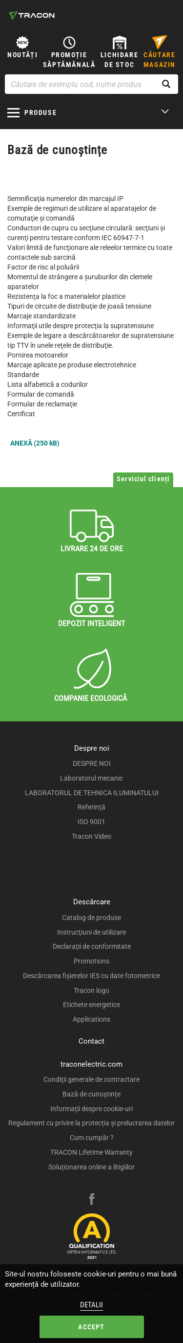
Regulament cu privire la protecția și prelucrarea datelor (91, 1123)
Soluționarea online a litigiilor (91, 1167)
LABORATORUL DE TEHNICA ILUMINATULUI (92, 793)
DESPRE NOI (92, 763)
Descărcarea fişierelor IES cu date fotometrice (91, 976)
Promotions (91, 961)
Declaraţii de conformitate (92, 946)
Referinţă (91, 807)
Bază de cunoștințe (91, 1094)
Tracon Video (91, 836)
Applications (91, 1019)
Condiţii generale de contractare (91, 1079)
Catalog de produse (91, 917)
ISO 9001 (91, 822)
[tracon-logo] (32, 15)
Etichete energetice (91, 1004)
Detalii (91, 1304)
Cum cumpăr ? (92, 1138)
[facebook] (92, 1200)
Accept (91, 1327)
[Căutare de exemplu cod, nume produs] (91, 84)
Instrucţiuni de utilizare (91, 932)
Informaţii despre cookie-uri (91, 1109)
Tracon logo (91, 990)
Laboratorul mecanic (91, 778)
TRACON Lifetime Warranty (91, 1152)
